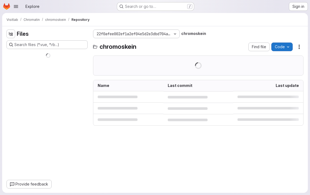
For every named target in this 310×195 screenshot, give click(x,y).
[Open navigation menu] (16, 6)
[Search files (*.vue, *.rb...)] (47, 44)
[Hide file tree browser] (10, 34)
